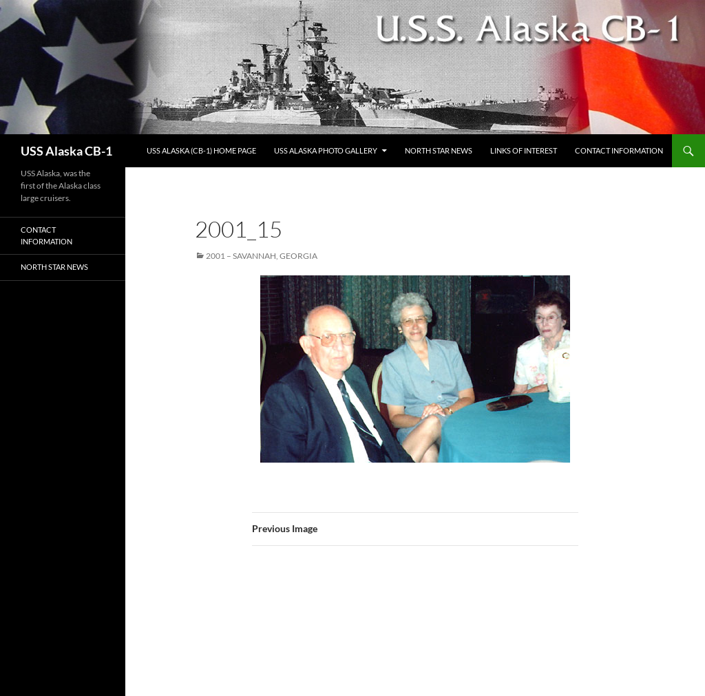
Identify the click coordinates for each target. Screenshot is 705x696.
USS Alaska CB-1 (66, 150)
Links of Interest (523, 150)
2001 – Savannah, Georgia (261, 256)
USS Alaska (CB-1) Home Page (201, 150)
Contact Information (619, 150)
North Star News (438, 150)
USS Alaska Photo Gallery (325, 150)
